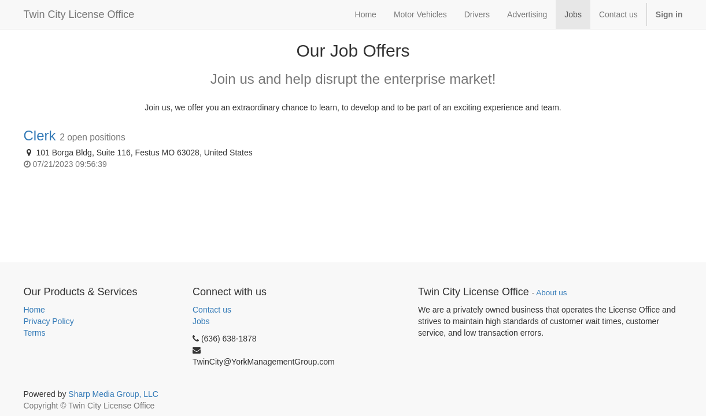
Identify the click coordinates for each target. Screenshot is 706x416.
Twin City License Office (79, 14)
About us (551, 292)
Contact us (212, 309)
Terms (35, 332)
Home (34, 309)
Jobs (201, 321)
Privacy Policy (49, 321)
